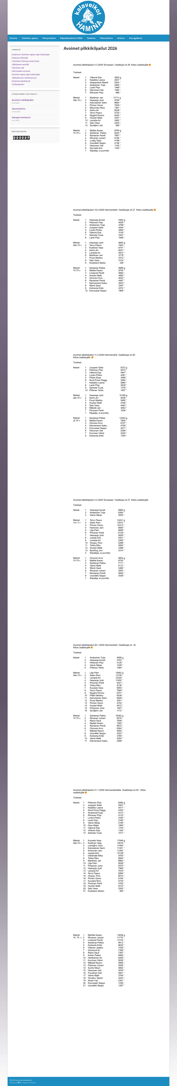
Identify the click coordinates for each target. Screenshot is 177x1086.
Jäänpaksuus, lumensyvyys (24, 77)
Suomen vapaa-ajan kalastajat (26, 74)
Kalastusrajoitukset (21, 81)
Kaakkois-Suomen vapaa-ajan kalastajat (31, 54)
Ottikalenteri (18, 84)
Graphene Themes (29, 1083)
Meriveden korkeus (21, 71)
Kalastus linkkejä (20, 57)
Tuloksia (91, 38)
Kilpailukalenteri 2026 (71, 38)
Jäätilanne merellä (20, 64)
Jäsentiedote (18, 108)
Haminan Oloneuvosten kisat (25, 61)
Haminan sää (18, 67)
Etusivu (13, 38)
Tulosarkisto (106, 38)
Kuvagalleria (135, 38)
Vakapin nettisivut (21, 117)
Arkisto (121, 38)
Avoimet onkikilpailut (23, 100)
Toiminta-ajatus (30, 38)
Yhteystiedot (49, 38)
